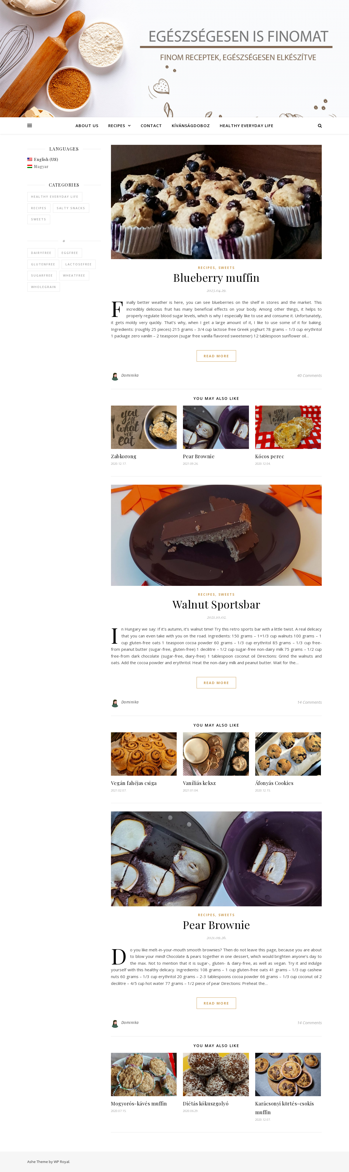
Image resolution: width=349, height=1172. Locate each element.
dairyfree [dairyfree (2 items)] (41, 253)
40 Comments (309, 375)
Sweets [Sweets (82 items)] (38, 219)
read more (216, 355)
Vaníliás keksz (199, 783)
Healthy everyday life (246, 125)
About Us (87, 125)
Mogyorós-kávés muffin (139, 1103)
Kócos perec (269, 456)
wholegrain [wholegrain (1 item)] (43, 287)
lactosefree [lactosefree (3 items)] (78, 264)
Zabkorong (124, 456)
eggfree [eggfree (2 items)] (70, 253)
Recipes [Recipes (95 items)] (39, 208)
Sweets (226, 267)
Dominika (130, 375)
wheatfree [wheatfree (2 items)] (74, 275)
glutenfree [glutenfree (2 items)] (43, 264)
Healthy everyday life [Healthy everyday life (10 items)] (55, 196)
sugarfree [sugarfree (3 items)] (42, 275)
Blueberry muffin (216, 277)
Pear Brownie (199, 456)
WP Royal (61, 1161)
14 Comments (309, 702)
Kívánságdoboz (191, 125)
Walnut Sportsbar (216, 604)
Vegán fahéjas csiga (134, 783)
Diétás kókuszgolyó (205, 1103)
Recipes (116, 125)
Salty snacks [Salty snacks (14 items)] (71, 208)
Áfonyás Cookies (274, 783)
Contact (151, 125)
